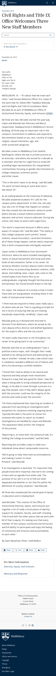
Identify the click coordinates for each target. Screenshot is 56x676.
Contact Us (28, 616)
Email (41, 550)
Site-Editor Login (8, 671)
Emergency (6, 667)
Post (18, 550)
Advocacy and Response (15, 573)
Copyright (5, 660)
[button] (47, 2)
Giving (4, 649)
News (4, 60)
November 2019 (8, 11)
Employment (6, 653)
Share (7, 550)
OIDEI (49, 113)
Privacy (4, 664)
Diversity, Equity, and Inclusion (19, 566)
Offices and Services (9, 656)
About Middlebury (8, 645)
